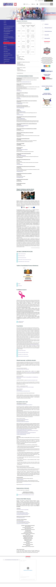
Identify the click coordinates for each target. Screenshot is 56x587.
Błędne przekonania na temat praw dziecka (23, 356)
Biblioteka (5, 46)
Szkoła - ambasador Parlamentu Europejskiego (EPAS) (8, 31)
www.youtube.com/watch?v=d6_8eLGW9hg (22, 509)
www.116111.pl (19, 98)
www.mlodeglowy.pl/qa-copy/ (21, 517)
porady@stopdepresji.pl (22, 155)
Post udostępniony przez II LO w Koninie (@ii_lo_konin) (28, 579)
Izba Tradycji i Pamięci (7, 53)
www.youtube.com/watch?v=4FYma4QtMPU (23, 421)
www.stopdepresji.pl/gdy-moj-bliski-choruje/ (23, 521)
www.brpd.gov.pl (19, 90)
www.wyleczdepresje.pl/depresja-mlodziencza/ (23, 513)
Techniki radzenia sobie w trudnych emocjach (23, 261)
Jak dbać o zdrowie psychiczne (22, 253)
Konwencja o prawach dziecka (22, 350)
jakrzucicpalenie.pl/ (20, 479)
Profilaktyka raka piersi (21, 321)
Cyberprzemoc (20, 285)
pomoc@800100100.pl (22, 118)
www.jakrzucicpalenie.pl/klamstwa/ (21, 434)
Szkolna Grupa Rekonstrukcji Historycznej (8, 55)
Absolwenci (5, 39)
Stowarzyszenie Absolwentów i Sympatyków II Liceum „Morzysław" (9, 37)
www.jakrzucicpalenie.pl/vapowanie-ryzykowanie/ (23, 433)
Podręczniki (5, 48)
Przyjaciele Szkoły (6, 61)
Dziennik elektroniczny (48, 31)
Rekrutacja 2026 (47, 38)
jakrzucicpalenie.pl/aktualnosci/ (27, 484)
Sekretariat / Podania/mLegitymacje (9, 44)
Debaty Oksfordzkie (7, 49)
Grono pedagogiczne (7, 33)
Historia (5, 22)
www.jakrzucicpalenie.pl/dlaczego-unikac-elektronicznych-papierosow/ (26, 432)
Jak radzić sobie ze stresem (21, 255)
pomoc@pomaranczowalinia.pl (23, 149)
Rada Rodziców (6, 35)
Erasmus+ (5, 24)
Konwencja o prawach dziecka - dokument (23, 352)
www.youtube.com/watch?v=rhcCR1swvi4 (22, 514)
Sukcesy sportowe (6, 41)
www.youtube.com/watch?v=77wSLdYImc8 (22, 523)
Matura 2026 (47, 34)
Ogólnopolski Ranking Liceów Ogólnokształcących (8, 28)
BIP (4, 62)
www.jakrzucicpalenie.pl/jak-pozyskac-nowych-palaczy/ (24, 429)
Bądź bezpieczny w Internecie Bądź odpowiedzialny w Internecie (26, 494)
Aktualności (46, 24)
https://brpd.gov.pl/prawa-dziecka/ (34, 344)
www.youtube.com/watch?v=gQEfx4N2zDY (22, 419)
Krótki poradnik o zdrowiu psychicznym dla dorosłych (24, 259)
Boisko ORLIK (6, 51)
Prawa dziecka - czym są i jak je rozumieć (23, 354)
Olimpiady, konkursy (7, 59)
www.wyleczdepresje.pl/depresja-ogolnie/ (22, 512)
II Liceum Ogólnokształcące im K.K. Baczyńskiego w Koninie (11, 559)
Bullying (19, 283)
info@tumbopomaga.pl (22, 111)
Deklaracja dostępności (48, 27)
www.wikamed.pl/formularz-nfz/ (26, 81)
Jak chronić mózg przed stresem (22, 257)
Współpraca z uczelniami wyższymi (9, 57)
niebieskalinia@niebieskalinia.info (23, 125)
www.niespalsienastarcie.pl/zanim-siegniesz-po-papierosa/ (24, 404)
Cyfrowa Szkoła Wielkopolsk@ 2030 (9, 26)
